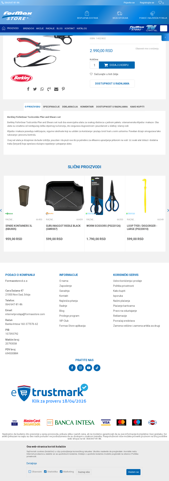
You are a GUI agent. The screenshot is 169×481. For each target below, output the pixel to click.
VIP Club (64, 356)
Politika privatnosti (123, 321)
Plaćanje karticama (124, 341)
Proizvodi (23, 38)
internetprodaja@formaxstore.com (25, 349)
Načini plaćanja (121, 336)
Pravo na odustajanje (125, 346)
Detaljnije (32, 463)
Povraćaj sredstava (124, 356)
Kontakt (63, 331)
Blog (61, 346)
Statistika (52, 471)
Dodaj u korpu (119, 100)
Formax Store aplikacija (72, 361)
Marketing (68, 471)
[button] (163, 28)
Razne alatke (54, 38)
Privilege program (69, 351)
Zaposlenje (65, 321)
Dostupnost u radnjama (112, 119)
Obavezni (37, 471)
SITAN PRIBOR (38, 38)
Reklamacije (120, 351)
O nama (63, 316)
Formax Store (10, 38)
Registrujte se (147, 2)
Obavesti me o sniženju (147, 84)
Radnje (63, 341)
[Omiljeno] (161, 3)
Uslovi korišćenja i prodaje (127, 316)
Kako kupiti (119, 326)
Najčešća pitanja (68, 336)
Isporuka (118, 331)
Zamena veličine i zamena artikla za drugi (136, 361)
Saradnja (64, 326)
